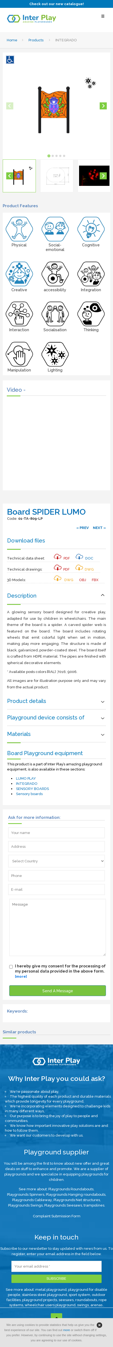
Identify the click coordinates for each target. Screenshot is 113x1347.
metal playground (51, 1290)
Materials (19, 734)
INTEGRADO (26, 784)
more (66, 1330)
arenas (96, 1305)
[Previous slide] (9, 105)
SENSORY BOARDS (32, 789)
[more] (21, 976)
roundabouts (86, 1300)
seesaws (66, 1300)
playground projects (39, 1300)
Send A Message (57, 991)
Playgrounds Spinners (25, 1194)
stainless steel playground (44, 1295)
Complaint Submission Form (56, 1216)
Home (12, 40)
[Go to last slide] (9, 175)
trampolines (94, 1205)
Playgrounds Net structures (77, 1200)
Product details (26, 701)
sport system (79, 1295)
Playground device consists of (45, 717)
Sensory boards (29, 794)
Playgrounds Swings (25, 1205)
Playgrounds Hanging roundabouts (75, 1194)
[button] (19, 175)
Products (36, 40)
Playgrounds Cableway (32, 1200)
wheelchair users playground (50, 1305)
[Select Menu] (103, 19)
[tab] (48, 155)
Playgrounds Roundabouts (70, 1189)
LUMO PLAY (26, 778)
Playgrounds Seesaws (63, 1205)
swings (83, 1305)
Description (21, 595)
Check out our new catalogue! (56, 4)
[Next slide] (103, 105)
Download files (26, 540)
